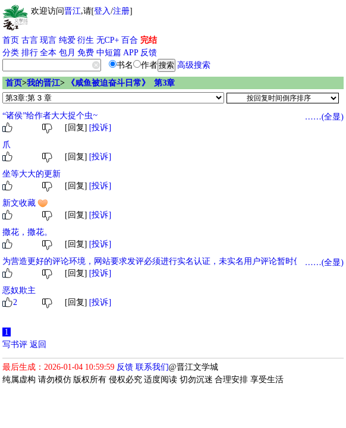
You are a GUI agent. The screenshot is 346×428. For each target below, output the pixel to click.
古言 (29, 40)
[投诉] (100, 127)
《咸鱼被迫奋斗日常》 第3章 (121, 82)
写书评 (14, 344)
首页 (10, 40)
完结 (148, 40)
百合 (129, 40)
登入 (102, 11)
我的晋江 (43, 82)
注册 (121, 11)
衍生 (85, 40)
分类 (10, 52)
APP (131, 52)
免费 (85, 52)
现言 (48, 40)
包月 (67, 52)
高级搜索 (193, 65)
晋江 (72, 11)
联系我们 (152, 367)
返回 (38, 344)
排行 (29, 52)
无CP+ (107, 40)
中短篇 (108, 52)
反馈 (148, 52)
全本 (48, 52)
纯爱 (67, 40)
